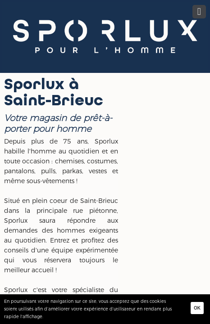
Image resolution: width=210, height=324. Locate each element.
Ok (197, 308)
